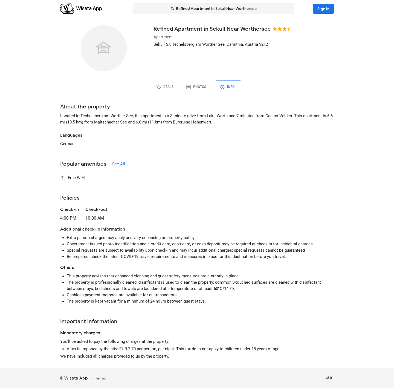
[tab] (165, 87)
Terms (100, 378)
